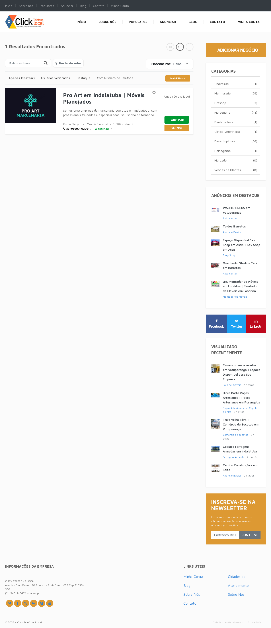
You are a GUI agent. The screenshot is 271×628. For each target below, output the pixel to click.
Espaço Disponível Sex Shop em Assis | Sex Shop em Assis (241, 244)
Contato (189, 603)
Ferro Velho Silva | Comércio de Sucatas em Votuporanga (241, 424)
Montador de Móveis (235, 296)
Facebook (216, 323)
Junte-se (250, 535)
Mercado (235, 160)
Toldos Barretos (234, 226)
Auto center (230, 218)
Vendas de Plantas (235, 170)
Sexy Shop (229, 255)
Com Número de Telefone (115, 78)
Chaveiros (235, 83)
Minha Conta (193, 577)
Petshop (235, 102)
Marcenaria (235, 112)
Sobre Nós (191, 594)
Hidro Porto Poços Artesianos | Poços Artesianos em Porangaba (241, 397)
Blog (187, 585)
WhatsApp (101, 128)
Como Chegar (72, 124)
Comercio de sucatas (235, 434)
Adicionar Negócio (237, 50)
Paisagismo (235, 150)
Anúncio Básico (232, 232)
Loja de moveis (232, 384)
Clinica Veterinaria (235, 131)
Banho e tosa (235, 122)
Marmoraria (235, 93)
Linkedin (256, 323)
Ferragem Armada (233, 457)
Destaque (83, 78)
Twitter (236, 323)
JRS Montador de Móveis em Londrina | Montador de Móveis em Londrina (240, 286)
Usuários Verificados (55, 78)
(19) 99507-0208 (75, 128)
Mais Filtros (177, 78)
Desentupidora (235, 141)
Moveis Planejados (99, 124)
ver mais (176, 127)
